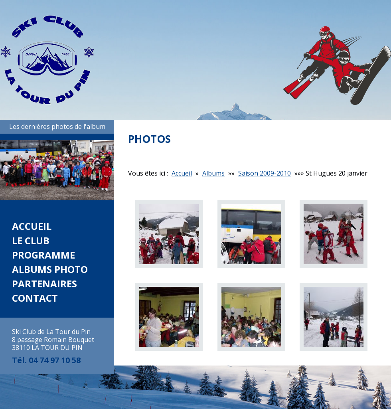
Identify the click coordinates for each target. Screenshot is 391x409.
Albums (213, 173)
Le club (30, 240)
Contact (35, 297)
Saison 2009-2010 (264, 173)
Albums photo (50, 269)
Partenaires (44, 283)
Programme (43, 254)
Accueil (31, 226)
